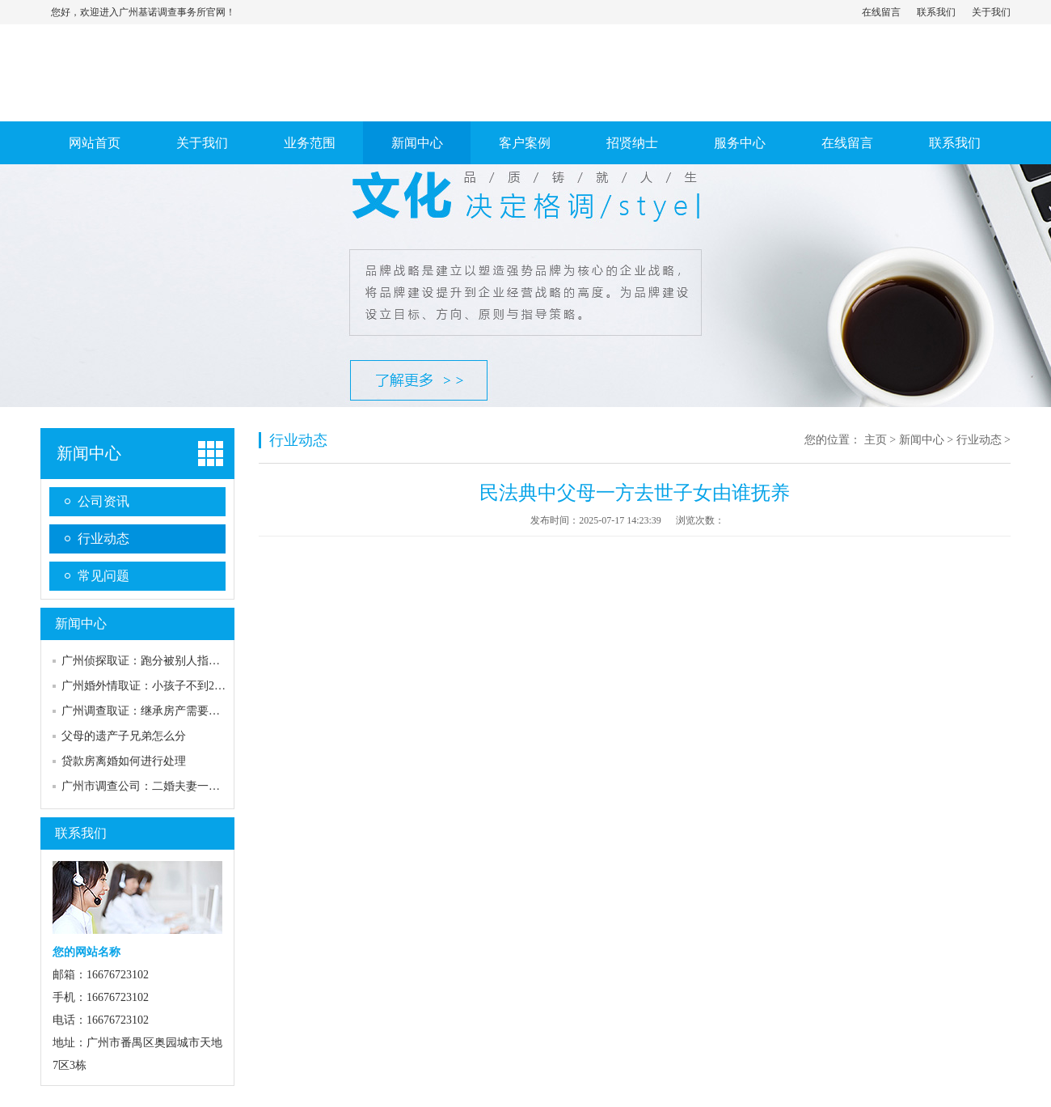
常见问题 (103, 576)
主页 (875, 440)
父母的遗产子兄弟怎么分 (123, 736)
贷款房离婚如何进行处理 (123, 761)
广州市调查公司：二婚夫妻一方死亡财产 (163, 786)
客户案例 (525, 143)
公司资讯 (103, 501)
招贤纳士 (632, 143)
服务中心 (740, 143)
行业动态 (103, 538)
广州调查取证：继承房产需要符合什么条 (163, 711)
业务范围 (310, 143)
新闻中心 (417, 143)
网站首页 (94, 143)
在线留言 (881, 12)
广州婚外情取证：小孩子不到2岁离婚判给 (166, 686)
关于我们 (991, 12)
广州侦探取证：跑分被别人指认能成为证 (163, 661)
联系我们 (936, 12)
